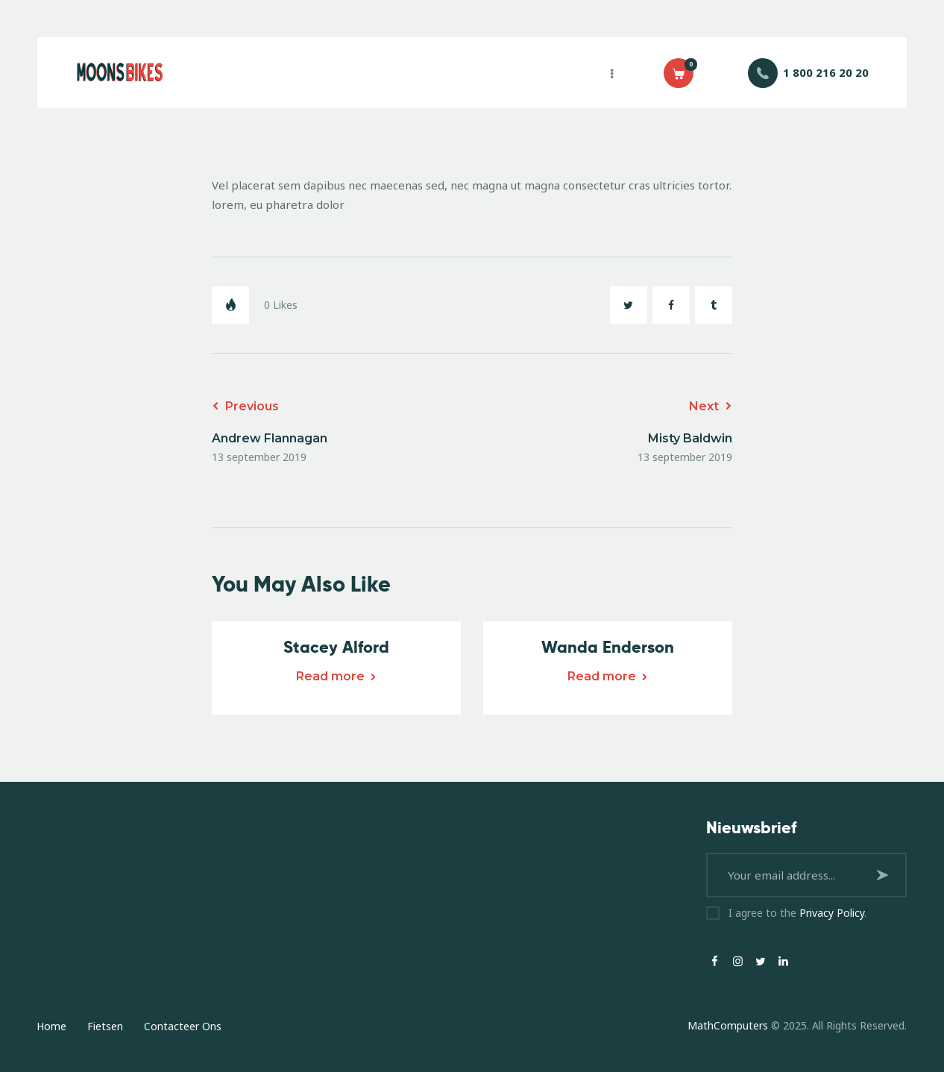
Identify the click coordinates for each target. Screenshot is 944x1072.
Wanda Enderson (607, 646)
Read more (330, 676)
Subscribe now (884, 875)
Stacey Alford (336, 646)
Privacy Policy (831, 913)
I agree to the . (797, 913)
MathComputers (727, 1025)
